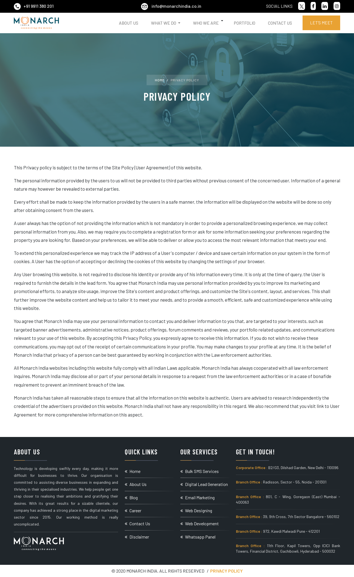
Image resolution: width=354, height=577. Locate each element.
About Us (128, 22)
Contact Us (280, 22)
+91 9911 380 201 (34, 6)
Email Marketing (197, 497)
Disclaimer (137, 536)
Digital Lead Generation (204, 484)
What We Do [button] (164, 22)
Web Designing (196, 510)
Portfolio (244, 22)
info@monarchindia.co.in (171, 6)
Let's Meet (321, 22)
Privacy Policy (226, 570)
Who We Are (206, 22)
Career (133, 510)
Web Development (199, 523)
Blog (131, 497)
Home (160, 80)
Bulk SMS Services (199, 471)
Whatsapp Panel (197, 536)
